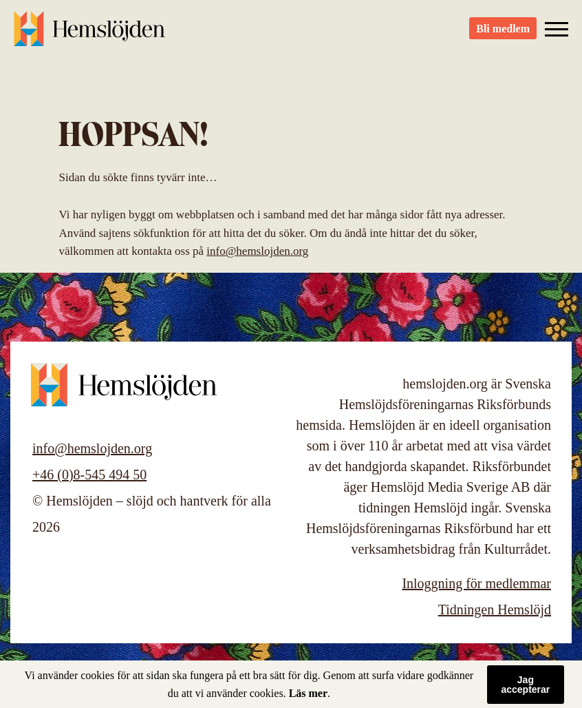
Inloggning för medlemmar (476, 583)
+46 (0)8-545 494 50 (89, 474)
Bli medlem (503, 35)
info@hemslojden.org (257, 251)
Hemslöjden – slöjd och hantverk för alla (89, 34)
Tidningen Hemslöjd (494, 609)
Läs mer (308, 693)
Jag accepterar (525, 684)
